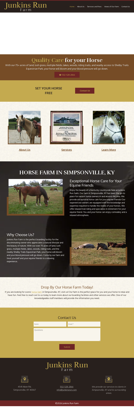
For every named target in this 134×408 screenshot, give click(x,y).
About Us (24, 149)
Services (66, 149)
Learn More (109, 149)
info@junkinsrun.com (67, 390)
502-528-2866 (66, 386)
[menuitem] (72, 7)
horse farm (37, 292)
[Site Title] (25, 6)
